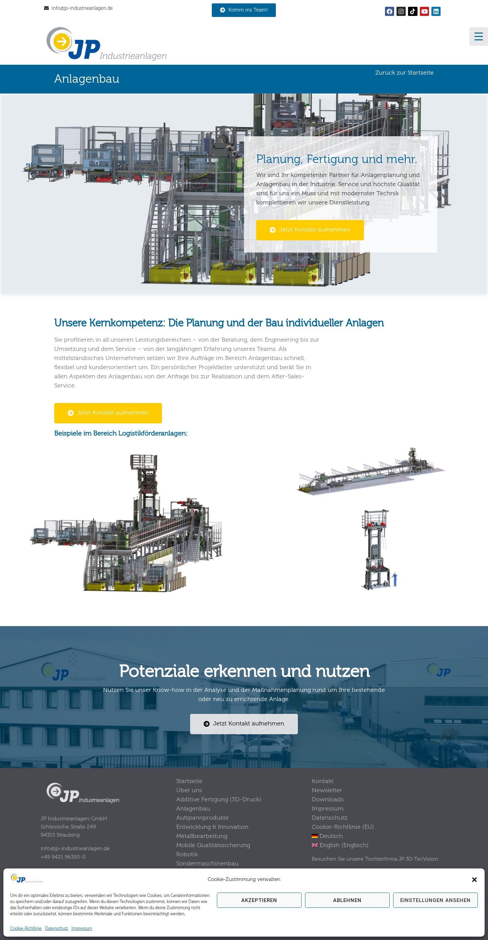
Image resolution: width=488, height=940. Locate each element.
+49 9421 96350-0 (63, 857)
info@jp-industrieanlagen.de (82, 8)
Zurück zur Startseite (404, 72)
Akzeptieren (259, 900)
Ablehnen (347, 900)
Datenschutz (56, 928)
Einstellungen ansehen (435, 900)
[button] (474, 879)
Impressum (82, 928)
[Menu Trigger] (478, 36)
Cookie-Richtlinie (26, 928)
